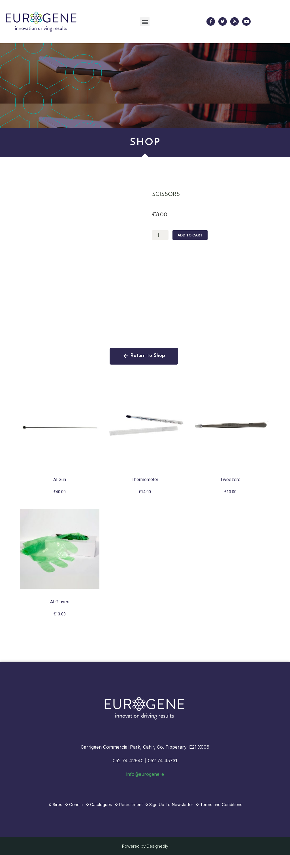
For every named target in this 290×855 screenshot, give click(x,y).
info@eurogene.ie (145, 774)
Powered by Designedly (145, 846)
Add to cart (188, 235)
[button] (145, 21)
